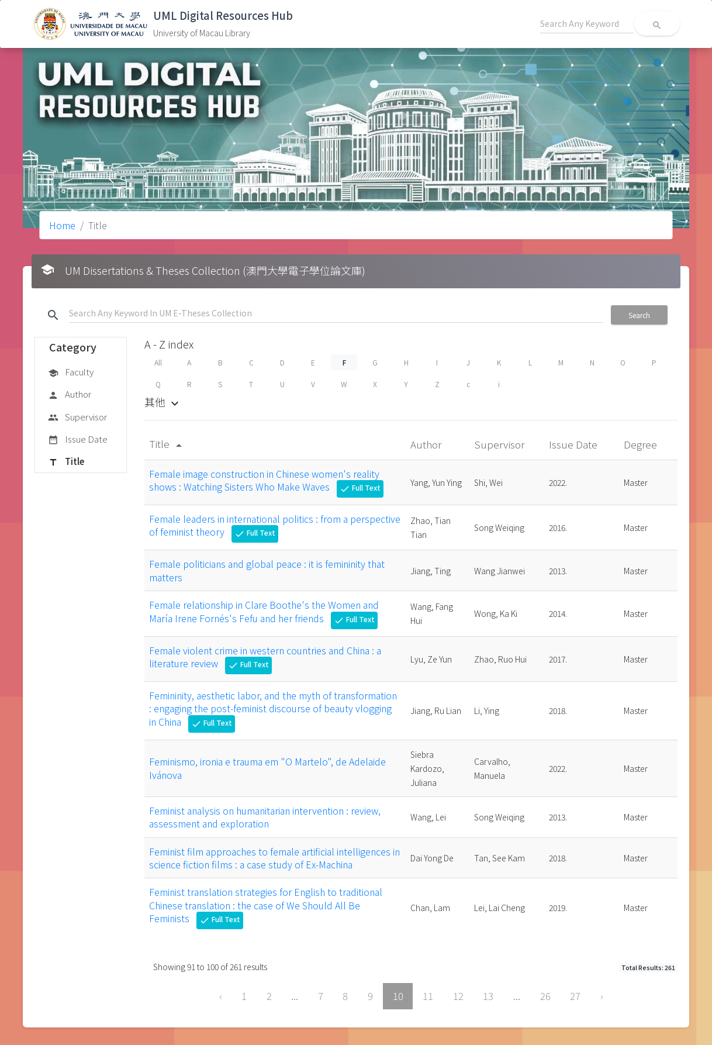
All (158, 362)
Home (62, 225)
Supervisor (77, 417)
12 (458, 996)
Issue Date (78, 439)
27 (575, 996)
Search (639, 315)
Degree (641, 444)
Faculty (71, 372)
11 (428, 996)
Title (66, 462)
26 (545, 996)
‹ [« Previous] (220, 996)
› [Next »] (601, 996)
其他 (163, 401)
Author (69, 394)
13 (488, 996)
